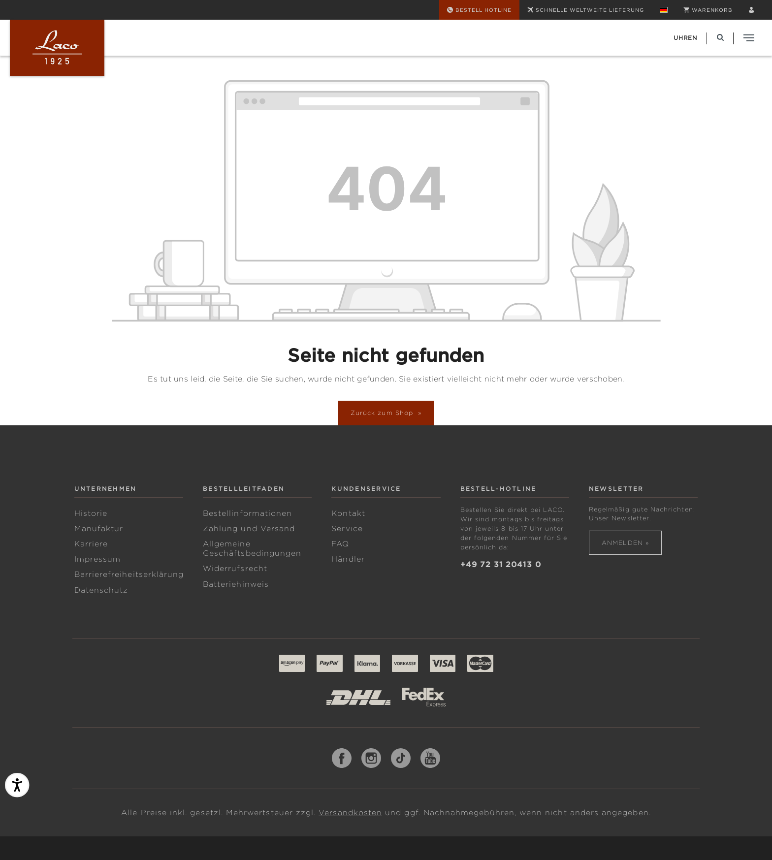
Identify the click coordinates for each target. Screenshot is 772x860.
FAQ (340, 544)
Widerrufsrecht (235, 568)
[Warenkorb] (708, 10)
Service (346, 528)
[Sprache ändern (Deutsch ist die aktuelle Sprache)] (664, 10)
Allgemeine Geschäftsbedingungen (252, 549)
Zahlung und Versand (249, 528)
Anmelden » (625, 542)
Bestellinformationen (247, 513)
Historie (91, 513)
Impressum (97, 559)
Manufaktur (99, 528)
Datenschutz (101, 590)
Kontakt (348, 513)
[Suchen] (720, 38)
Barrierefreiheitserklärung (129, 574)
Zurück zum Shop (383, 412)
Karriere (91, 544)
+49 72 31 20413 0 (500, 564)
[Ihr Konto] (751, 10)
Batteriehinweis (236, 584)
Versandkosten (350, 812)
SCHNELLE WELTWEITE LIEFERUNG (585, 10)
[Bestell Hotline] (479, 10)
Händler (347, 559)
